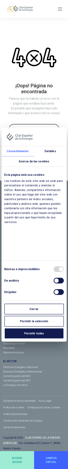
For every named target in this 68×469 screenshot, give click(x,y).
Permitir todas (34, 333)
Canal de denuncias (14, 427)
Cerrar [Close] (34, 309)
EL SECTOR (10, 361)
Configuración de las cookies (43, 407)
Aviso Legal (44, 400)
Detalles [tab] (50, 151)
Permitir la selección (34, 321)
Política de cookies (13, 407)
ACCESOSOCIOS (17, 460)
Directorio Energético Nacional (20, 367)
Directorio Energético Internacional (22, 371)
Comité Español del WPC (17, 380)
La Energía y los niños (15, 385)
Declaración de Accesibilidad (19, 400)
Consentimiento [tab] (18, 151)
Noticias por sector (14, 343)
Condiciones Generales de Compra (22, 420)
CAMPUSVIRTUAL (51, 460)
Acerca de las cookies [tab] (34, 161)
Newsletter (9, 348)
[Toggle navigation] (60, 9)
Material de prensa (13, 352)
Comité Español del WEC (17, 376)
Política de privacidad (15, 414)
